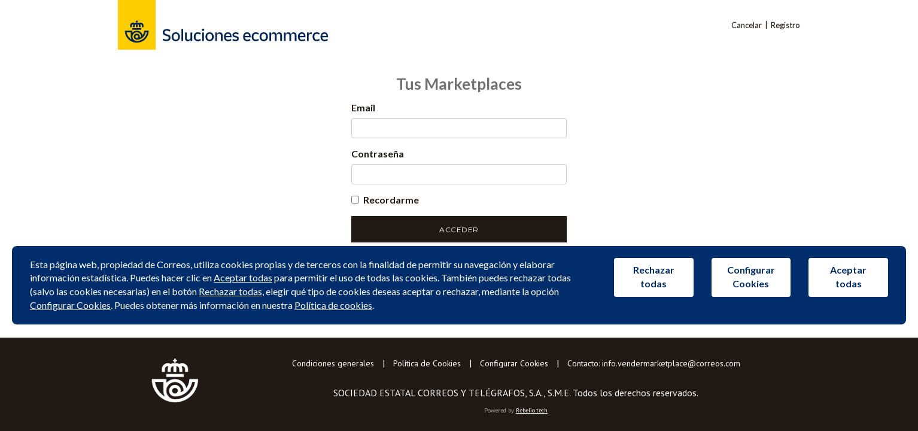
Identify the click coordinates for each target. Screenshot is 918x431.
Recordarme (385, 199)
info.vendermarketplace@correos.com (671, 363)
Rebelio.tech (532, 410)
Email (363, 107)
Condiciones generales (333, 363)
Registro (785, 25)
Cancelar (746, 25)
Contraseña (377, 153)
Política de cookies (333, 305)
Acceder (459, 229)
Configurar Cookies (514, 363)
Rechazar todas (230, 291)
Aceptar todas (243, 277)
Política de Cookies (427, 363)
